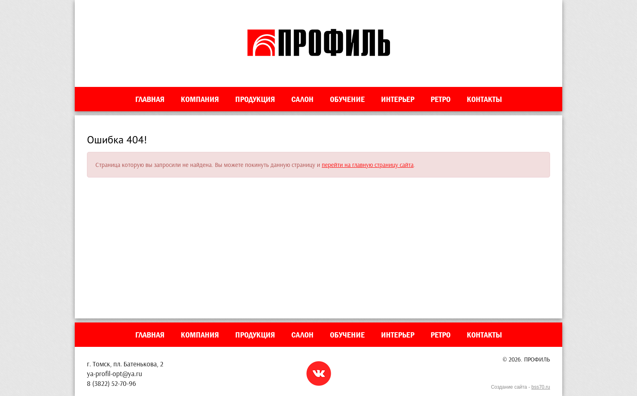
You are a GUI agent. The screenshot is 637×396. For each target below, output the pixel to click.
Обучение (347, 99)
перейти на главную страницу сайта (368, 165)
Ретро (441, 99)
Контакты (484, 99)
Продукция (255, 99)
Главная (150, 99)
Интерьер (397, 99)
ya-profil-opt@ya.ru (114, 373)
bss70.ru (540, 387)
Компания (200, 99)
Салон (302, 99)
